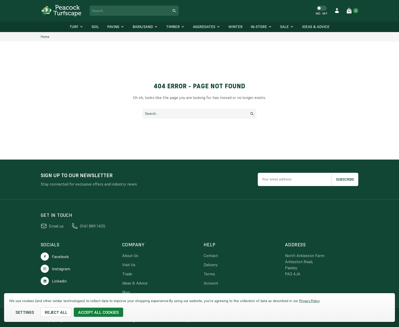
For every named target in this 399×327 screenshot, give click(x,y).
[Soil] (95, 27)
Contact (211, 255)
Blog (126, 292)
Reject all (56, 312)
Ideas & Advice (135, 283)
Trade (127, 273)
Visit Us (128, 264)
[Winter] (235, 27)
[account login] (337, 11)
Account (211, 283)
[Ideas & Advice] (316, 27)
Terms (209, 273)
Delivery (211, 264)
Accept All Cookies (98, 312)
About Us (130, 255)
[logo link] (61, 11)
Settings (25, 312)
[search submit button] (174, 11)
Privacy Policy (309, 300)
